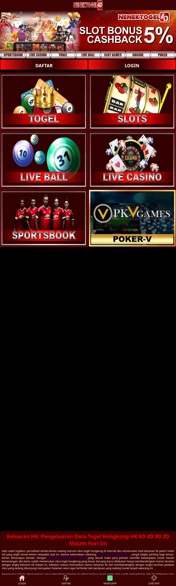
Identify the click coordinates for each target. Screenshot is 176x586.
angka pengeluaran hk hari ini (67, 558)
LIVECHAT (154, 580)
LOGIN (132, 65)
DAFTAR (44, 65)
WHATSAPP (110, 580)
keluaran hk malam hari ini (113, 554)
